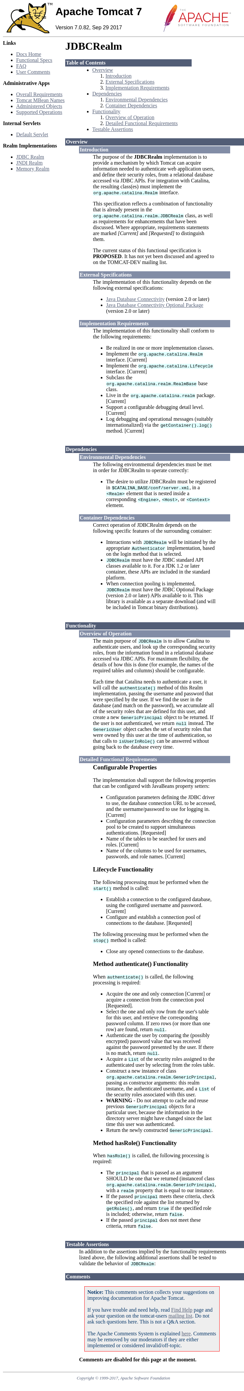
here (186, 1333)
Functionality (106, 111)
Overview (102, 70)
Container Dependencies (131, 105)
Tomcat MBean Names (40, 100)
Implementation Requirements (137, 88)
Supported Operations (39, 112)
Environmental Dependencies (136, 99)
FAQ (21, 66)
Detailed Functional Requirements (141, 123)
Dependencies (107, 93)
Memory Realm (32, 169)
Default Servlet (32, 134)
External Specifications (129, 82)
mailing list (180, 1316)
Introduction (118, 76)
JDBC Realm (30, 157)
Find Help (181, 1310)
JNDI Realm (29, 163)
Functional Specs (34, 60)
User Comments (33, 72)
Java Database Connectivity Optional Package (154, 305)
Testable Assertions (112, 129)
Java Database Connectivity (135, 299)
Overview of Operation (129, 117)
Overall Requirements (39, 94)
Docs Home (28, 54)
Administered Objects (39, 106)
